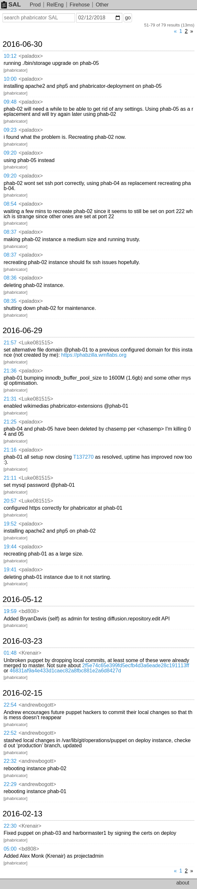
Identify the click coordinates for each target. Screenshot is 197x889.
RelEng (55, 4)
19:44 (10, 546)
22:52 (10, 733)
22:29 (10, 784)
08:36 (10, 278)
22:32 (10, 761)
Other (102, 4)
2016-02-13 (22, 813)
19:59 (10, 611)
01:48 (10, 653)
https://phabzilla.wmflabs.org (93, 355)
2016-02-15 (22, 693)
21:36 (10, 370)
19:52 (10, 523)
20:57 (10, 501)
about (182, 882)
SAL (11, 4)
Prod (35, 4)
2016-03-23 (22, 641)
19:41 (10, 569)
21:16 (10, 450)
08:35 (10, 301)
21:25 (10, 421)
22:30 (10, 826)
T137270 (83, 457)
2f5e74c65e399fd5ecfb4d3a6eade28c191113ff (135, 665)
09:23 (10, 130)
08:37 (10, 232)
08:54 (10, 204)
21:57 (10, 342)
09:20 (10, 153)
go (128, 17)
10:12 (10, 56)
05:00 (10, 849)
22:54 (10, 705)
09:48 (10, 102)
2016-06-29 (22, 330)
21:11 (10, 478)
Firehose (80, 4)
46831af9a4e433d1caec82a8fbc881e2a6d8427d (65, 670)
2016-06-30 (22, 44)
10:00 (10, 79)
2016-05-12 (22, 599)
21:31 (10, 399)
